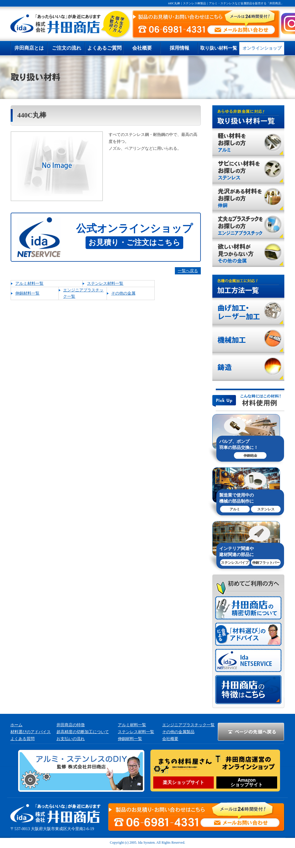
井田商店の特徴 (70, 725)
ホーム (16, 725)
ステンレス (266, 509)
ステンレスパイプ (235, 563)
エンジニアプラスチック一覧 (188, 725)
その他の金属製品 (178, 732)
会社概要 (170, 739)
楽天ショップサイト (183, 782)
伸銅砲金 (250, 456)
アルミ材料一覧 (29, 283)
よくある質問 (22, 739)
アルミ (235, 509)
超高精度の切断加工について (82, 732)
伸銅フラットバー (266, 563)
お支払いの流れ (70, 739)
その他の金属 (123, 293)
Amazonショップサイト (246, 782)
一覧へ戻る (188, 271)
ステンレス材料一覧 (105, 283)
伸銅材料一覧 (27, 293)
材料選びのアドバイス (30, 732)
